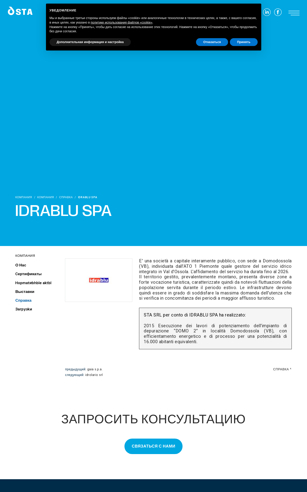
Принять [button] (243, 42)
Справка (66, 197)
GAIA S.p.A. (95, 369)
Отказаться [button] (212, 42)
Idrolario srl (94, 375)
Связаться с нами (153, 446)
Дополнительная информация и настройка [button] (90, 42)
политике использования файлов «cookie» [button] (121, 22)
